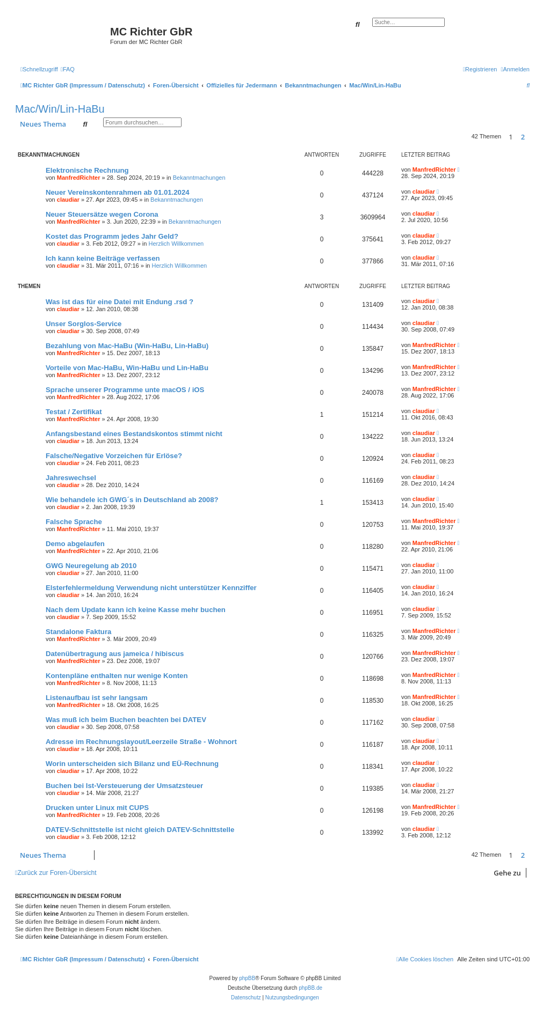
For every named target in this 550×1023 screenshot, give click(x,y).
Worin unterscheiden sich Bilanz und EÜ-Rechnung (132, 764)
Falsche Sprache (74, 522)
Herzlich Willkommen (176, 243)
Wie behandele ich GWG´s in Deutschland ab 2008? (132, 500)
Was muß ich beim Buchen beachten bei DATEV (126, 720)
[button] (532, 136)
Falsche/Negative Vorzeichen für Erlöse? (114, 456)
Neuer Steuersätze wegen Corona (102, 214)
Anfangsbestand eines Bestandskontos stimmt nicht (134, 434)
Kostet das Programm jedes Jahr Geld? (112, 236)
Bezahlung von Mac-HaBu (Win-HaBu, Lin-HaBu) (127, 346)
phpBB (247, 978)
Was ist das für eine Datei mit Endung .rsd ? (119, 302)
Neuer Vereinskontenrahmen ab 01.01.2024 (118, 192)
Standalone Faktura (78, 632)
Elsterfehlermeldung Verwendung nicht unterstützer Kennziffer (151, 588)
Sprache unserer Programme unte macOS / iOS (125, 390)
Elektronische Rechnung (87, 170)
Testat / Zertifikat (74, 412)
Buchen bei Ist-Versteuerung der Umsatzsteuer (124, 786)
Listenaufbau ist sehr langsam (97, 698)
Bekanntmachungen (199, 177)
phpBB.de (310, 988)
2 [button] (523, 137)
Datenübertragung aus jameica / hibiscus (115, 654)
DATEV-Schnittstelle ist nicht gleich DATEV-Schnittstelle (140, 830)
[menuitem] (68, 69)
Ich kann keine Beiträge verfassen (103, 258)
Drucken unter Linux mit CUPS (97, 808)
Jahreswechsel (71, 478)
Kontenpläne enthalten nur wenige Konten (117, 676)
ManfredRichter (78, 177)
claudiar (68, 199)
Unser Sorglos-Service (83, 324)
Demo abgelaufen (75, 544)
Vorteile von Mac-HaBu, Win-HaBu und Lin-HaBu (127, 368)
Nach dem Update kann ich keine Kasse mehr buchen (136, 610)
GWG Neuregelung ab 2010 (91, 566)
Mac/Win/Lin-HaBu (60, 109)
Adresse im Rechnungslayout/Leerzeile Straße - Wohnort (141, 742)
